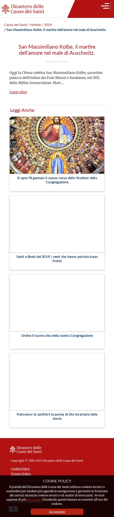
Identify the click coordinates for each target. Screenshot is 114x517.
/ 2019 (47, 25)
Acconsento (57, 512)
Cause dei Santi (15, 25)
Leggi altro (18, 92)
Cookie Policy (20, 469)
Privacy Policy (21, 474)
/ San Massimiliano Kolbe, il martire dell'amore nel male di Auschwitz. (55, 30)
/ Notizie (34, 25)
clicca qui (33, 499)
